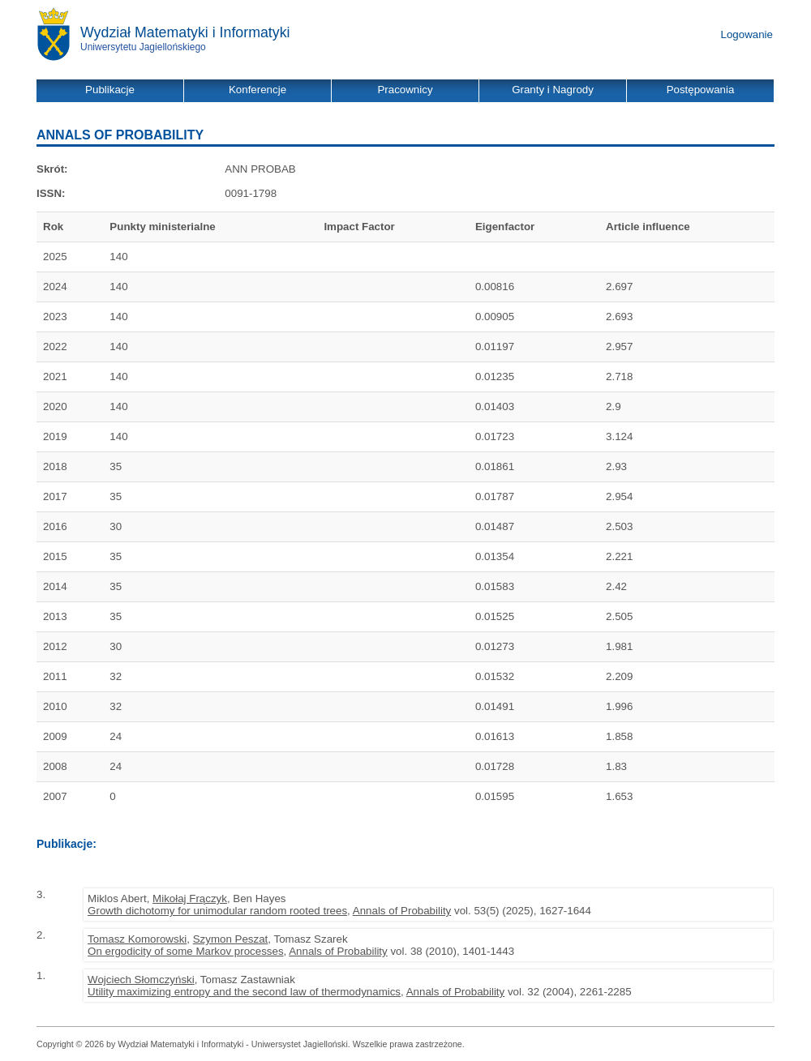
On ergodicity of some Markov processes (185, 951)
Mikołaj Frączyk (189, 898)
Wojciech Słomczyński (141, 979)
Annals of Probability (402, 911)
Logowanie (747, 34)
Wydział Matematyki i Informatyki (185, 32)
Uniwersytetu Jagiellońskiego (143, 47)
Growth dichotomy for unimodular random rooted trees (217, 911)
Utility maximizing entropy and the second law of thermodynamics (244, 992)
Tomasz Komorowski (137, 939)
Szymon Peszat (230, 939)
